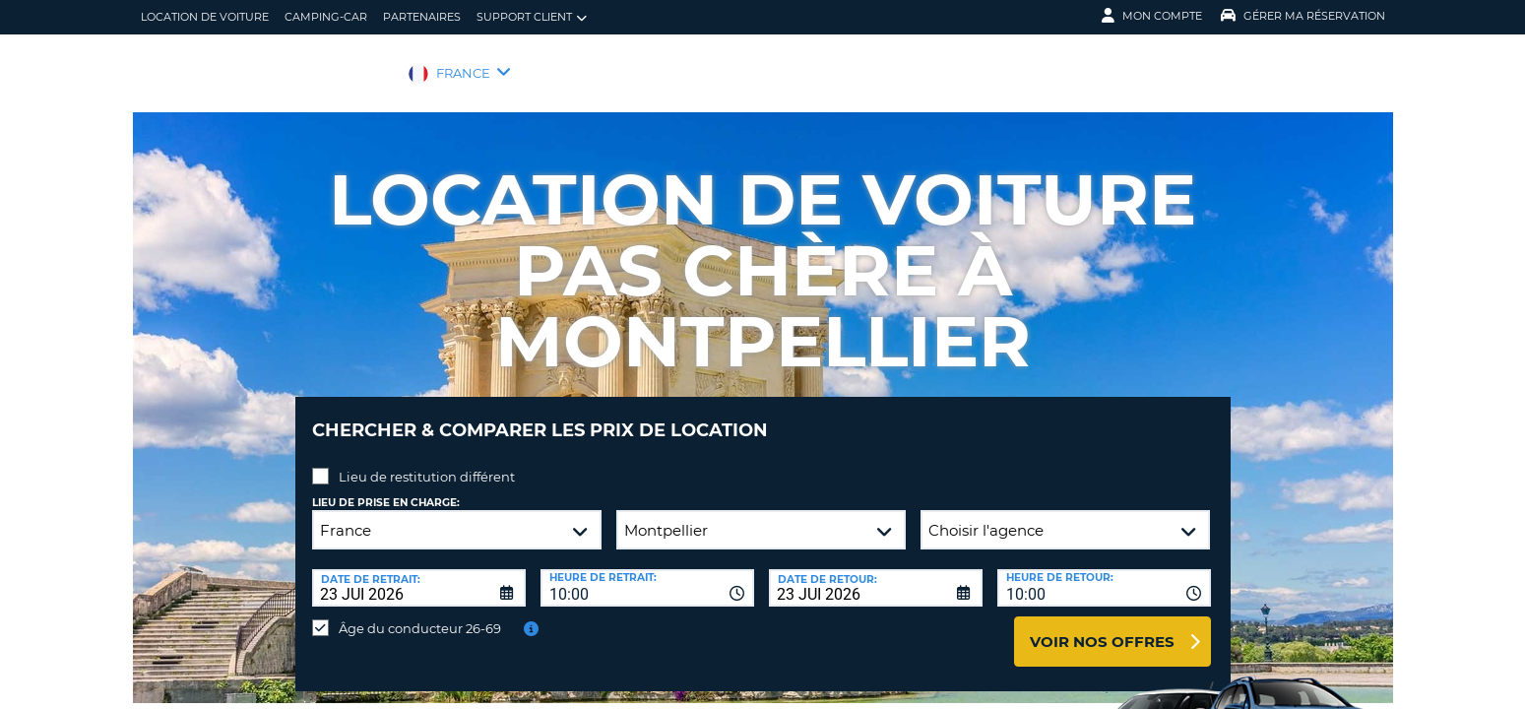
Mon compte (1152, 16)
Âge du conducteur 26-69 (420, 613)
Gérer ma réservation (1303, 16)
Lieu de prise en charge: (386, 488)
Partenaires (422, 17)
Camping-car (326, 17)
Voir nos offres (1102, 626)
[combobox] (647, 573)
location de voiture (205, 17)
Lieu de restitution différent (427, 462)
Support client (532, 17)
